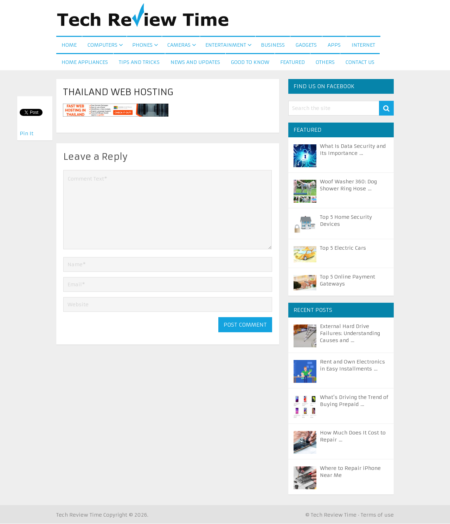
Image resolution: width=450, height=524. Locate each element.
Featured (292, 63)
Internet (363, 45)
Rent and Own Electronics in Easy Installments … (352, 366)
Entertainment (225, 45)
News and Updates (195, 63)
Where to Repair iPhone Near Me (350, 472)
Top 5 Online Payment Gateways (347, 281)
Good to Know (250, 63)
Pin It (26, 133)
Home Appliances (85, 63)
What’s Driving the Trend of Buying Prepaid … (354, 401)
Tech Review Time (79, 515)
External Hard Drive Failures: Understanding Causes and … (350, 334)
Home (69, 45)
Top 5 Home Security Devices (346, 221)
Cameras (179, 45)
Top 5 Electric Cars (343, 248)
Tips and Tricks (139, 63)
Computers (102, 45)
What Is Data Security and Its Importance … (353, 150)
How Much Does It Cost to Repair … (353, 437)
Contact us (360, 63)
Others (325, 63)
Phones (142, 45)
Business (273, 45)
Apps (334, 45)
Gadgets (306, 45)
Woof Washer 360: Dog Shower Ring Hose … (348, 185)
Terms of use (377, 515)
